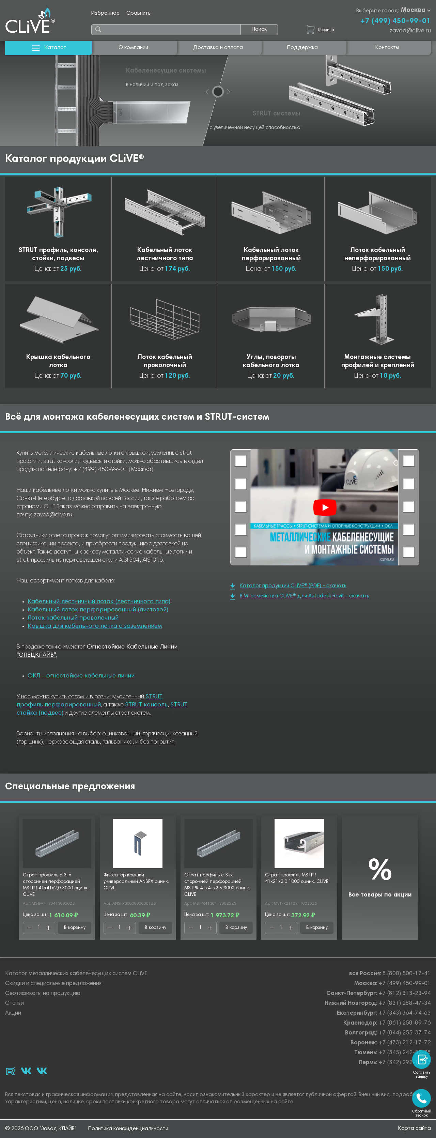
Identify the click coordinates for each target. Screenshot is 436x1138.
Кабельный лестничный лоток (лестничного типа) (99, 602)
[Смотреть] (325, 507)
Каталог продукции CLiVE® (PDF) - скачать (288, 586)
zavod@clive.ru (410, 31)
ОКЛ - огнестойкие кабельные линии (81, 676)
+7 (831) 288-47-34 (405, 1004)
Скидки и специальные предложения (53, 984)
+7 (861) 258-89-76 (405, 1023)
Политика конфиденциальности (128, 1129)
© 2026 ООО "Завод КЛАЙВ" (40, 1129)
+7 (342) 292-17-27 (405, 1063)
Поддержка (302, 47)
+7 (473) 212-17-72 (405, 1043)
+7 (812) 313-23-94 (405, 994)
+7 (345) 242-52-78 (405, 1053)
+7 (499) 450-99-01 (395, 21)
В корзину (74, 927)
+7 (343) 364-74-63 (405, 1013)
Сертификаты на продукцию (42, 994)
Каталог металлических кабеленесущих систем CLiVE (76, 974)
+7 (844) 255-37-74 (405, 1033)
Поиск (259, 29)
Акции (13, 1013)
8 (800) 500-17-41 (407, 974)
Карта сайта (414, 1128)
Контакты (387, 47)
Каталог (49, 48)
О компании (133, 47)
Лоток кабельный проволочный (73, 618)
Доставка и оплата (218, 47)
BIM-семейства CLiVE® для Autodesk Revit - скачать (299, 596)
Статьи (14, 1004)
